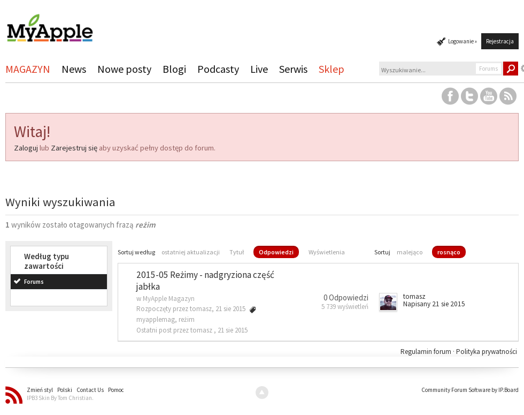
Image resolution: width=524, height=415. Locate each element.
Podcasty (218, 69)
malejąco (409, 252)
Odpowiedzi (276, 252)
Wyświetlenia (327, 252)
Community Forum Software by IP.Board (470, 390)
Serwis (293, 69)
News (73, 69)
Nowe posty (124, 69)
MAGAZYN (27, 69)
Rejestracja (500, 41)
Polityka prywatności (486, 351)
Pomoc (116, 390)
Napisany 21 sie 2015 (434, 303)
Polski (64, 390)
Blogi (174, 69)
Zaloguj (26, 148)
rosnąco (448, 252)
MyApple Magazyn (169, 298)
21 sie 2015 (233, 330)
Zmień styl (40, 390)
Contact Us (90, 390)
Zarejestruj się (74, 148)
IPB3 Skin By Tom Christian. (60, 398)
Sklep (331, 69)
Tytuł (236, 252)
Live (259, 69)
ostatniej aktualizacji (190, 252)
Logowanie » (462, 41)
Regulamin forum (426, 351)
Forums (34, 281)
